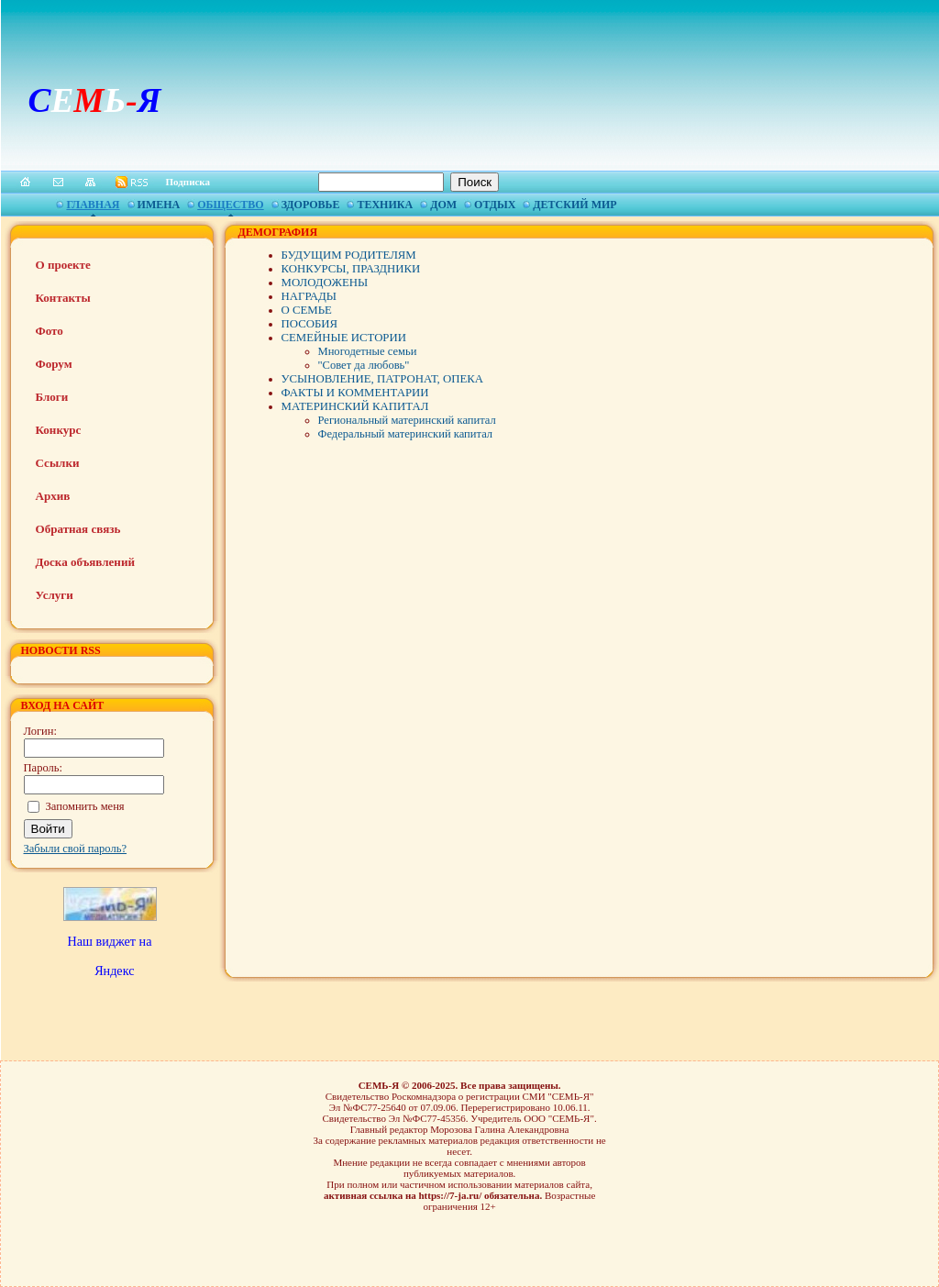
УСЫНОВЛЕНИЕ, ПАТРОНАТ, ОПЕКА (383, 378)
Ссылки (58, 463)
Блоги (52, 397)
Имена (159, 204)
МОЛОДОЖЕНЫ (325, 282)
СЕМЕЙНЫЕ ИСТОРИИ (344, 337)
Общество (230, 204)
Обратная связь (78, 529)
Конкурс (59, 430)
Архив (53, 496)
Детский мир (574, 204)
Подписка (188, 181)
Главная (92, 204)
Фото (49, 331)
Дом (443, 204)
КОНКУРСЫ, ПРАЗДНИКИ (351, 268)
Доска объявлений (85, 562)
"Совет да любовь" (364, 365)
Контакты (63, 298)
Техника (385, 204)
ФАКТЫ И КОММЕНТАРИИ (355, 392)
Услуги (54, 595)
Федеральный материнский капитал (405, 433)
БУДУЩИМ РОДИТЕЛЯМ (349, 255)
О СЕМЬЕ (307, 310)
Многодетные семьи (367, 351)
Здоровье (311, 204)
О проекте (63, 265)
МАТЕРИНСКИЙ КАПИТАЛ (355, 406)
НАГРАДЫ (309, 296)
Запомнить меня (85, 806)
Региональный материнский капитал (407, 420)
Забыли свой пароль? (75, 848)
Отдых (494, 204)
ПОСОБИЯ (310, 323)
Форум (54, 364)
